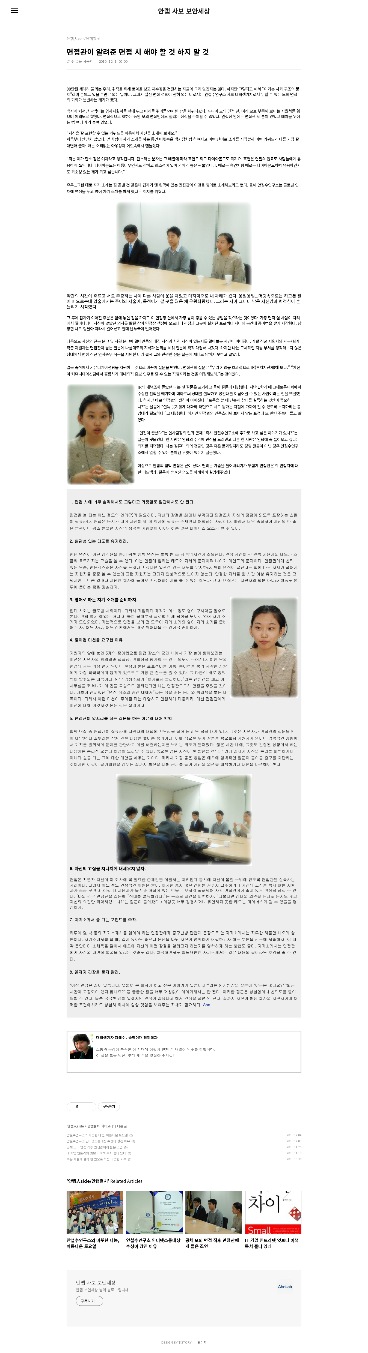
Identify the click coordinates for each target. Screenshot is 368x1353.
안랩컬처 (94, 1126)
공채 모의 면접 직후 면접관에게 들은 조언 (95, 1147)
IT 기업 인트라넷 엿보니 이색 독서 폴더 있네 (96, 1153)
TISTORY (185, 1342)
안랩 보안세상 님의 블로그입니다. (102, 1289)
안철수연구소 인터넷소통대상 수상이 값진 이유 (98, 1141)
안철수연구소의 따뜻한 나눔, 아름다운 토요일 (97, 1135)
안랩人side (75, 1126)
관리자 (202, 1342)
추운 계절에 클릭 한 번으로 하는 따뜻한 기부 (96, 1159)
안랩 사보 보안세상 (184, 11)
